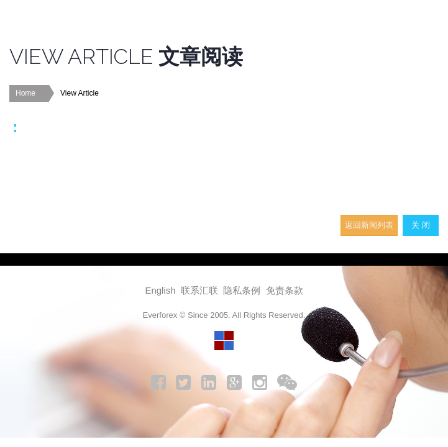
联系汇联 (199, 290)
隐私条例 (241, 290)
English (160, 290)
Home (25, 93)
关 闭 (420, 225)
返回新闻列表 (369, 225)
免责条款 (284, 290)
